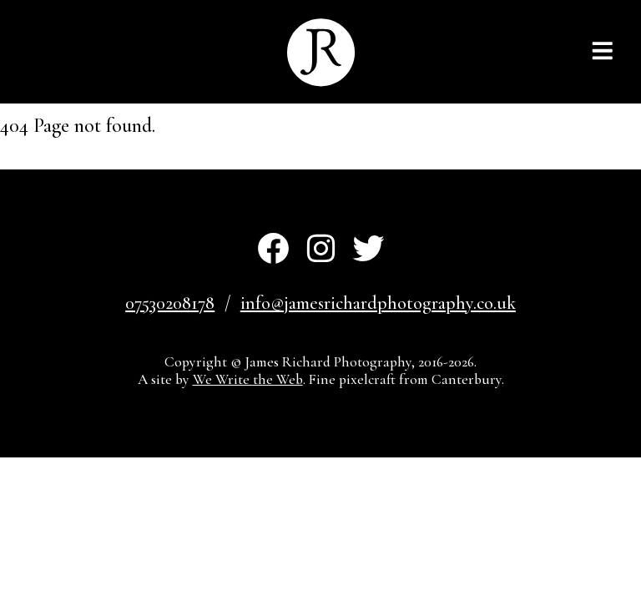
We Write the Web (248, 379)
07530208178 (170, 303)
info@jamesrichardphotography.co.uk (378, 303)
